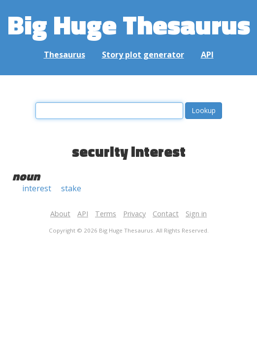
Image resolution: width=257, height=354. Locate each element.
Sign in (196, 213)
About (60, 213)
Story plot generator (143, 54)
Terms (105, 213)
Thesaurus (64, 54)
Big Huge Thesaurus (128, 24)
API (207, 54)
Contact (166, 213)
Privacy (134, 213)
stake (71, 188)
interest (36, 188)
